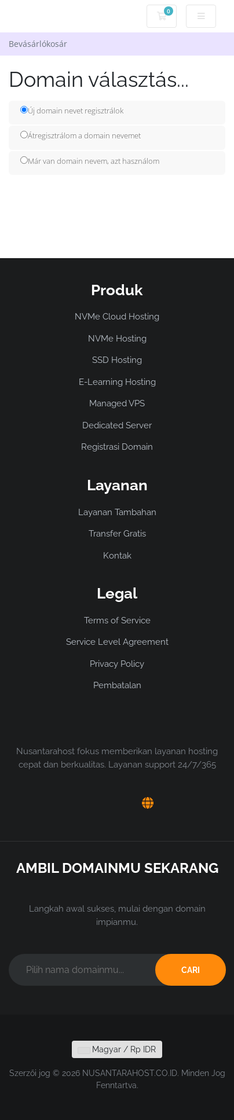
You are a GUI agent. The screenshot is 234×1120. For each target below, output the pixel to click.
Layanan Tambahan (117, 512)
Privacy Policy (117, 664)
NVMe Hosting (117, 338)
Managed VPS (117, 403)
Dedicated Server (117, 425)
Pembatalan (117, 685)
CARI (190, 970)
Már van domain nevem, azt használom (89, 161)
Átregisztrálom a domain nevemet (80, 135)
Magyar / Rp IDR (117, 1049)
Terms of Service (117, 620)
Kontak (117, 555)
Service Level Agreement (117, 642)
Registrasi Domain (117, 447)
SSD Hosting (117, 360)
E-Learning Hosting (117, 382)
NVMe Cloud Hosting (117, 316)
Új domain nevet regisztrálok (71, 110)
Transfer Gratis (117, 533)
